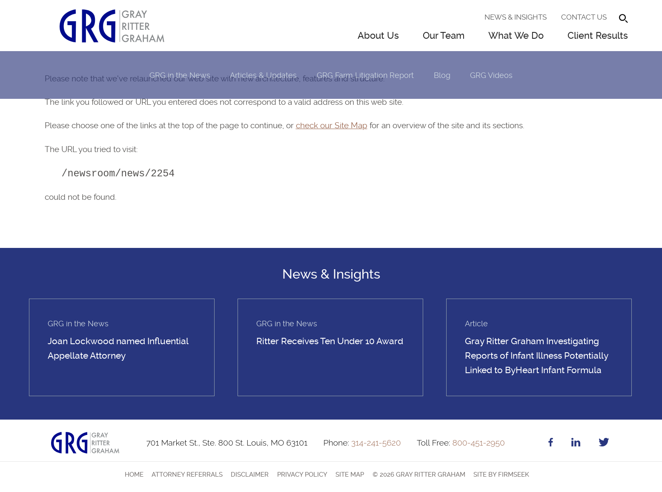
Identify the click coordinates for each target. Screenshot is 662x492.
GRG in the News (179, 75)
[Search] (623, 18)
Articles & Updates (263, 75)
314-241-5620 (362, 443)
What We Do (516, 35)
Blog (442, 75)
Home (134, 474)
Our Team (443, 35)
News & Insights (515, 17)
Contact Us (584, 17)
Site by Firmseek (501, 474)
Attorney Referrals (187, 474)
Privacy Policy (302, 474)
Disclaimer (250, 474)
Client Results (597, 35)
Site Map (349, 474)
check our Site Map (331, 125)
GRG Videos (491, 75)
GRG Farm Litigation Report (365, 75)
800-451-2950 (461, 443)
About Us (378, 35)
